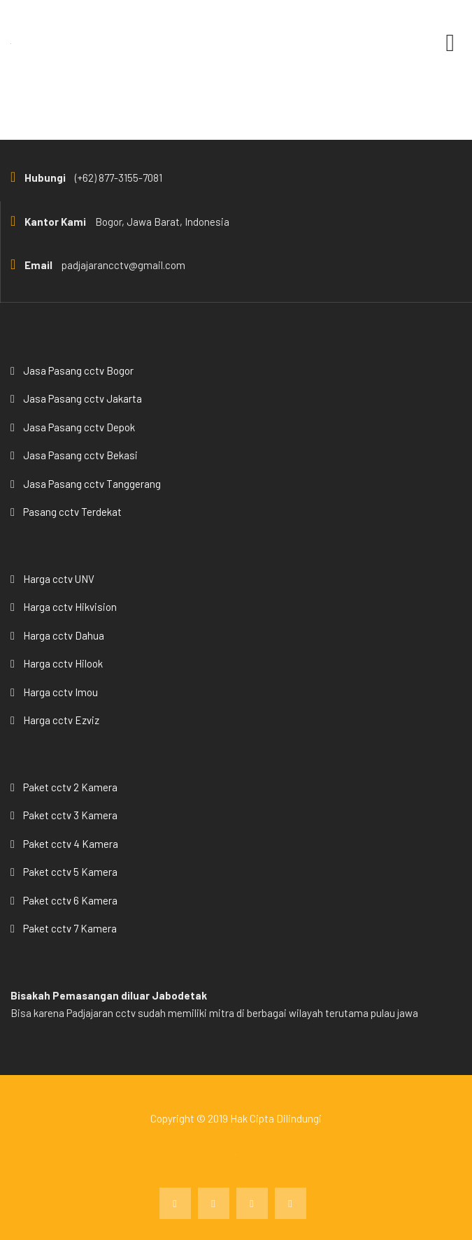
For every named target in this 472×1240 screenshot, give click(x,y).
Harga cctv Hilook (63, 663)
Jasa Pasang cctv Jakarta (82, 398)
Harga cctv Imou (60, 692)
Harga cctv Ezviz (61, 720)
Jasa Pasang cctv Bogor (78, 370)
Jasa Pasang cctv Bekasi (80, 455)
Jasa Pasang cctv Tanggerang (92, 483)
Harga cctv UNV (58, 578)
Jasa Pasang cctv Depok (79, 427)
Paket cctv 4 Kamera (70, 843)
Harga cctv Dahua (63, 635)
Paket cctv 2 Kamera (70, 787)
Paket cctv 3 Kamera (70, 815)
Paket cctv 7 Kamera (70, 928)
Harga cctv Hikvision (70, 606)
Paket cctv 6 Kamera (70, 900)
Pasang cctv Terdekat (72, 511)
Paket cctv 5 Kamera (70, 871)
